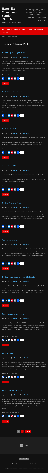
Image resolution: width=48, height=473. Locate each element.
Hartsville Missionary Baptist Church (9, 14)
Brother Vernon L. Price (11, 203)
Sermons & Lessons (27, 29)
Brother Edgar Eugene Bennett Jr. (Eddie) (18, 277)
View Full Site (24, 458)
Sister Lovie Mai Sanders (12, 390)
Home (3, 29)
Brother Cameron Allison (12, 92)
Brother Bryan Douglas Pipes (13, 52)
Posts (8, 36)
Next (28, 431)
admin (15, 57)
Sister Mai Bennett (9, 240)
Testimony (14, 36)
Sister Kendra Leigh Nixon (13, 314)
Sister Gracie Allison (10, 166)
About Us (9, 29)
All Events (17, 29)
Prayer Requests (38, 29)
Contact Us (33, 464)
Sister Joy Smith (8, 353)
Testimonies (5, 32)
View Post (5, 83)
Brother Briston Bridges (11, 129)
